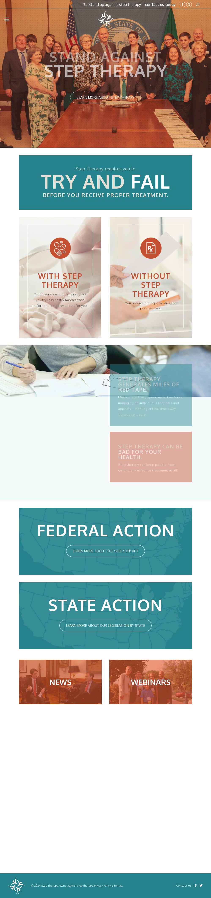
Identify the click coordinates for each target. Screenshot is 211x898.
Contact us (184, 885)
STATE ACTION (105, 605)
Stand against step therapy (76, 885)
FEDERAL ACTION (105, 530)
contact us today (160, 4)
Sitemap (117, 885)
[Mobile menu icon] (6, 19)
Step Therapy (49, 885)
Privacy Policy (102, 885)
